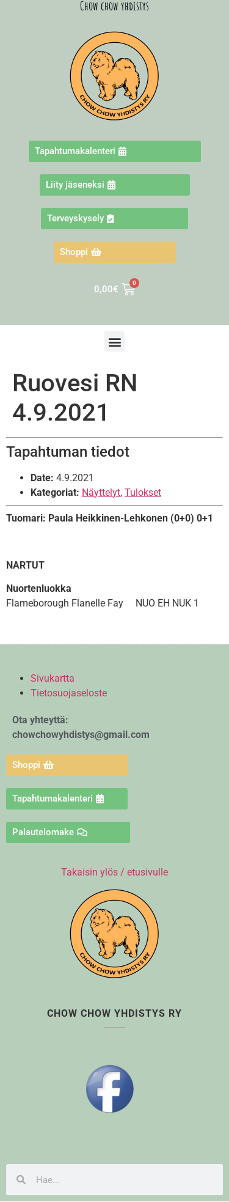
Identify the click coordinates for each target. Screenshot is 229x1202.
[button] (114, 341)
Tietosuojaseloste (69, 693)
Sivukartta (53, 678)
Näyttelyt (101, 492)
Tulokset (143, 492)
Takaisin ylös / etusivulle (114, 872)
